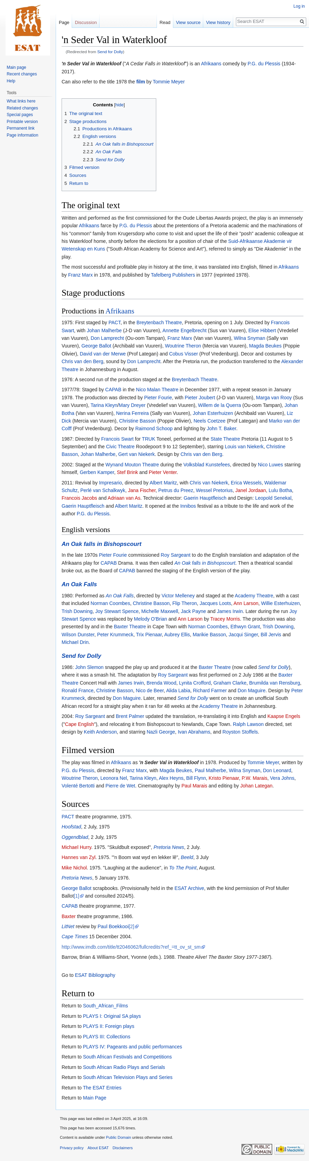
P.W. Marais (255, 778)
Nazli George (160, 732)
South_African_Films (105, 1005)
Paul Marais (194, 785)
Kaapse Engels (284, 716)
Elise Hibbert (262, 330)
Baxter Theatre (130, 626)
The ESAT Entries (102, 1087)
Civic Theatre (120, 446)
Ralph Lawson (248, 724)
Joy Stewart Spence (117, 611)
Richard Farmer (210, 690)
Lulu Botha (280, 490)
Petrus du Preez (175, 490)
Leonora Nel (114, 778)
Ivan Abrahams (194, 732)
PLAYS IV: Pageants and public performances (132, 1046)
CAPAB (113, 389)
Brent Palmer (130, 716)
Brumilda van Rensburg (274, 683)
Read (165, 22)
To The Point (183, 867)
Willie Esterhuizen (280, 603)
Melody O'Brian (150, 619)
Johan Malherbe (104, 330)
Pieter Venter (163, 472)
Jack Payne (193, 611)
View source (188, 22)
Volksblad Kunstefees (206, 464)
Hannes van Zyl (78, 857)
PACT (115, 322)
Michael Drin (75, 642)
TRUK (148, 439)
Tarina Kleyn (103, 405)
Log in (299, 6)
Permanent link (20, 128)
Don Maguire (252, 690)
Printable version (22, 121)
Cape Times (75, 936)
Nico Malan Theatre (157, 389)
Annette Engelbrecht (185, 330)
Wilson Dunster (78, 634)
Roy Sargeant (176, 555)
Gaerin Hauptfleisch (205, 498)
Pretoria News (168, 847)
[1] (76, 896)
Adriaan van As (124, 498)
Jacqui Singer (243, 634)
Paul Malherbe (210, 770)
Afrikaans (211, 63)
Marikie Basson (209, 634)
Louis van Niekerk (244, 446)
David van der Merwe (103, 354)
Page (64, 22)
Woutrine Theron (183, 346)
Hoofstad (71, 826)
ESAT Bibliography (95, 975)
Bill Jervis (271, 634)
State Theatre (225, 439)
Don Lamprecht (107, 338)
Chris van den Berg (82, 361)
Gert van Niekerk (136, 454)
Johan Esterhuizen (213, 413)
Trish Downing (77, 611)
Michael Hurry (76, 847)
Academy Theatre (254, 595)
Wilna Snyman (249, 338)
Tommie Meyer (169, 81)
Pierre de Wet (120, 785)
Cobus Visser (183, 354)
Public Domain (118, 1137)
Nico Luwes (270, 464)
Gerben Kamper (97, 472)
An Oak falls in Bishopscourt (101, 544)
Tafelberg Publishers (173, 275)
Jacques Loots (215, 603)
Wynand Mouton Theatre (132, 464)
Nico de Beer (150, 690)
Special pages (20, 114)
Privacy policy (72, 1148)
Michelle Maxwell (159, 611)
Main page (16, 67)
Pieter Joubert (200, 397)
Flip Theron (184, 603)
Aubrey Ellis (177, 634)
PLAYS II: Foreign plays (108, 1026)
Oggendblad (75, 837)
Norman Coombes (110, 603)
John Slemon (89, 667)
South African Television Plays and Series (127, 1077)
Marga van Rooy (274, 397)
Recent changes (22, 74)
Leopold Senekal (273, 498)
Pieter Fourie (158, 397)
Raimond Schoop (154, 428)
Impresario (110, 482)
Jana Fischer (142, 490)
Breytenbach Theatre (159, 322)
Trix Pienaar (149, 634)
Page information (22, 135)
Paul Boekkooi (113, 926)
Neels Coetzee (209, 421)
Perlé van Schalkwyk (102, 490)
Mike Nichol (74, 867)
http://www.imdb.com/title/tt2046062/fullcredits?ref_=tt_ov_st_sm (131, 947)
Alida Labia (178, 690)
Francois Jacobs (79, 498)
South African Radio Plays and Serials (124, 1067)
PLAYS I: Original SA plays (112, 1016)
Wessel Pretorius (214, 490)
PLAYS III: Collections (106, 1036)
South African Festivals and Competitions (127, 1057)
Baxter (69, 916)
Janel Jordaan (250, 490)
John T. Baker (221, 428)
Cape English (79, 724)
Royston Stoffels (240, 732)
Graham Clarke (229, 683)
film (140, 81)
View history (218, 22)
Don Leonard (277, 770)
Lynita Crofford (195, 683)
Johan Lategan (256, 785)
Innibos (188, 506)
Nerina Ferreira (132, 413)
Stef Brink (127, 472)
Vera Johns (282, 778)
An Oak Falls (79, 584)
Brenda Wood (161, 683)
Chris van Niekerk (209, 482)
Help (11, 81)
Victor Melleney (178, 595)
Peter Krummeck (115, 634)
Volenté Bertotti (78, 785)
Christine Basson (137, 421)
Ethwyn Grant (245, 626)
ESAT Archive (189, 888)
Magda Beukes (265, 346)
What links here (21, 101)
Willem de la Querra (219, 405)
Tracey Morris (225, 619)
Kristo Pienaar (224, 778)
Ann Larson (246, 603)
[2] (131, 926)
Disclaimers (123, 1148)
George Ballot (96, 346)
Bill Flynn (196, 778)
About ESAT (98, 1148)
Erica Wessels (246, 482)
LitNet (68, 926)
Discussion (86, 22)
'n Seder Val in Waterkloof (91, 63)
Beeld (187, 857)
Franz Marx (80, 275)
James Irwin (230, 611)
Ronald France (78, 690)
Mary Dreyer (132, 405)
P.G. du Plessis (264, 63)
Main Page (94, 1098)
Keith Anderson (100, 732)
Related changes (22, 108)
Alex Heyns (171, 778)
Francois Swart (117, 439)
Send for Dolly (110, 51)
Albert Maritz (163, 482)
